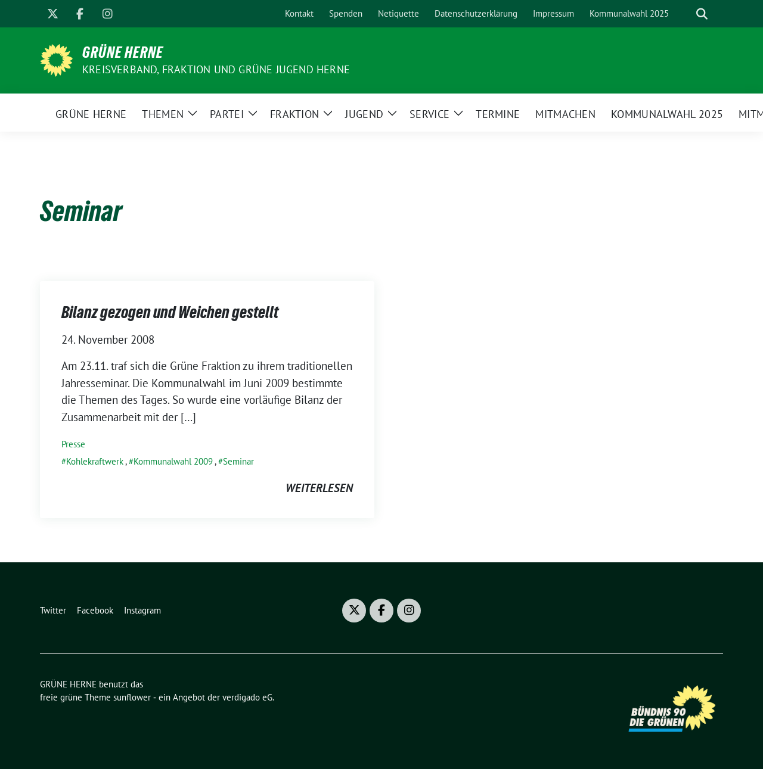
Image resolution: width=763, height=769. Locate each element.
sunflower (132, 697)
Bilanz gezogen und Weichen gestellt (169, 312)
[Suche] (685, 14)
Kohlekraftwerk (94, 461)
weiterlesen (319, 488)
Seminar (238, 461)
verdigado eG (247, 697)
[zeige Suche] (702, 14)
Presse (73, 444)
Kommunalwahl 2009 (173, 461)
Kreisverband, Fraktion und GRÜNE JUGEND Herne (216, 69)
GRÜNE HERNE (122, 52)
